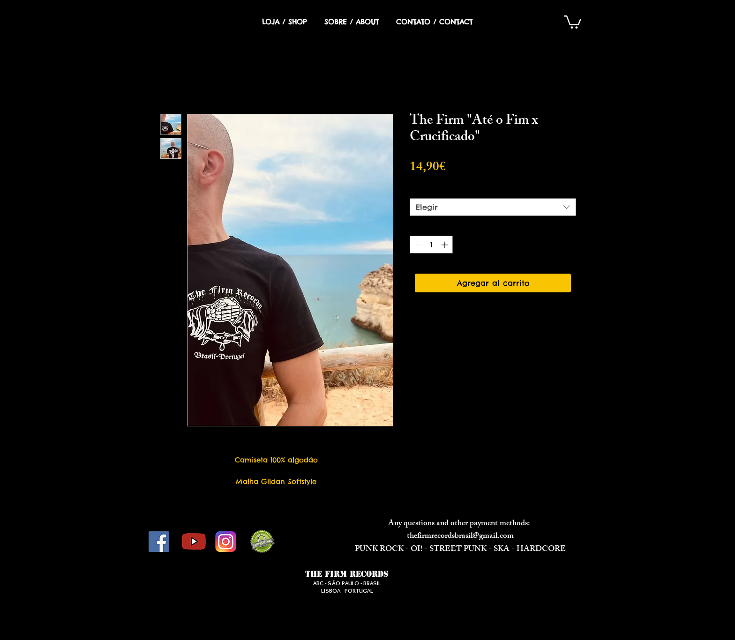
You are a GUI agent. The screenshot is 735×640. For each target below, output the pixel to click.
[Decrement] (417, 244)
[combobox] (493, 207)
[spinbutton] (431, 244)
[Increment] (445, 244)
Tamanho (430, 189)
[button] (572, 21)
